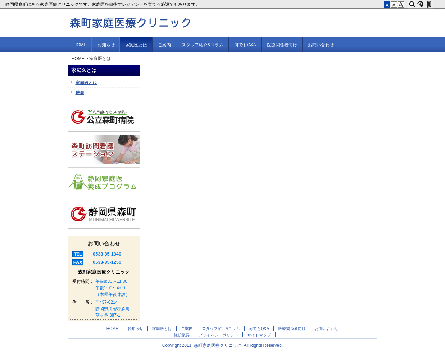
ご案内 (164, 44)
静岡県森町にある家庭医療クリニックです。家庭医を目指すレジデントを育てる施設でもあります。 (103, 4)
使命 (80, 92)
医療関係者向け (282, 44)
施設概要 (182, 335)
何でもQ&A (245, 44)
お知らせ (106, 44)
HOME (80, 44)
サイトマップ (259, 335)
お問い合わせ (321, 44)
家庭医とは (136, 44)
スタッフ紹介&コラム (202, 44)
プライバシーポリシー (218, 335)
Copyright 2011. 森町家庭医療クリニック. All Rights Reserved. (222, 345)
